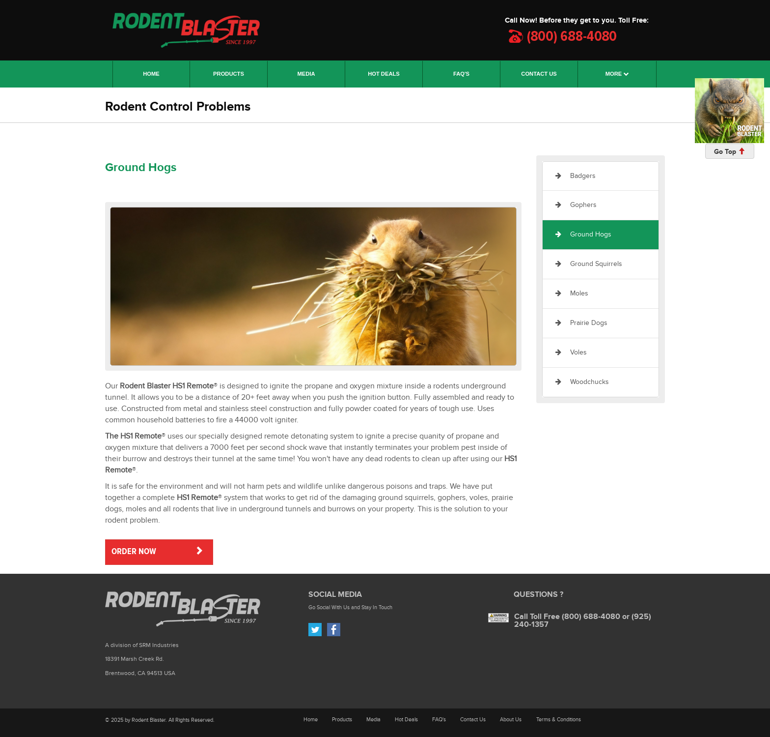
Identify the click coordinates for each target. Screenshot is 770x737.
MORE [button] (617, 74)
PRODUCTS (228, 74)
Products (342, 719)
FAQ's (439, 719)
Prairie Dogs (581, 323)
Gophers (576, 205)
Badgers (575, 176)
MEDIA (306, 74)
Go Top (729, 151)
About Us (511, 719)
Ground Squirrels (588, 264)
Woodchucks (582, 382)
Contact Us (473, 719)
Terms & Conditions (558, 719)
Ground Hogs (583, 234)
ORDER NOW (157, 551)
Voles (571, 352)
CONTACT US (538, 74)
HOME (162, 72)
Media (373, 719)
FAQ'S (461, 74)
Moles (571, 293)
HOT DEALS (384, 74)
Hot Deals (406, 719)
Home (310, 719)
